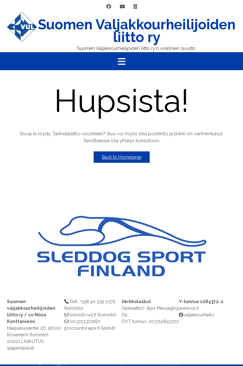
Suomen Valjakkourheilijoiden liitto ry (136, 31)
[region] (121, 240)
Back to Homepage (121, 157)
